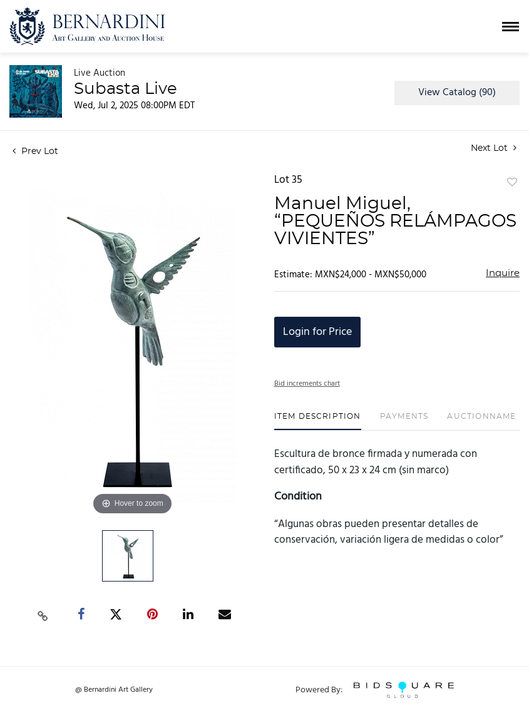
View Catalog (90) (457, 93)
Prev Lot (35, 151)
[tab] (317, 421)
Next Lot (493, 148)
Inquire (503, 273)
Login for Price (317, 332)
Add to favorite (512, 183)
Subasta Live (125, 89)
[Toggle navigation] (510, 26)
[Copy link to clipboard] (43, 614)
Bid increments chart (307, 383)
